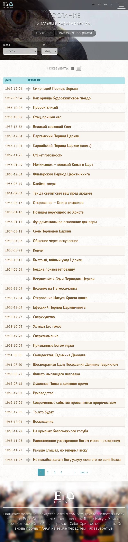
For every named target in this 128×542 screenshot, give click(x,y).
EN (105, 4)
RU (93, 4)
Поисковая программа (75, 33)
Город (6, 44)
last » (84, 472)
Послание (43, 33)
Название (34, 80)
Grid (72, 68)
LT (99, 4)
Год (43, 44)
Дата (8, 80)
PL (112, 4)
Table (78, 68)
